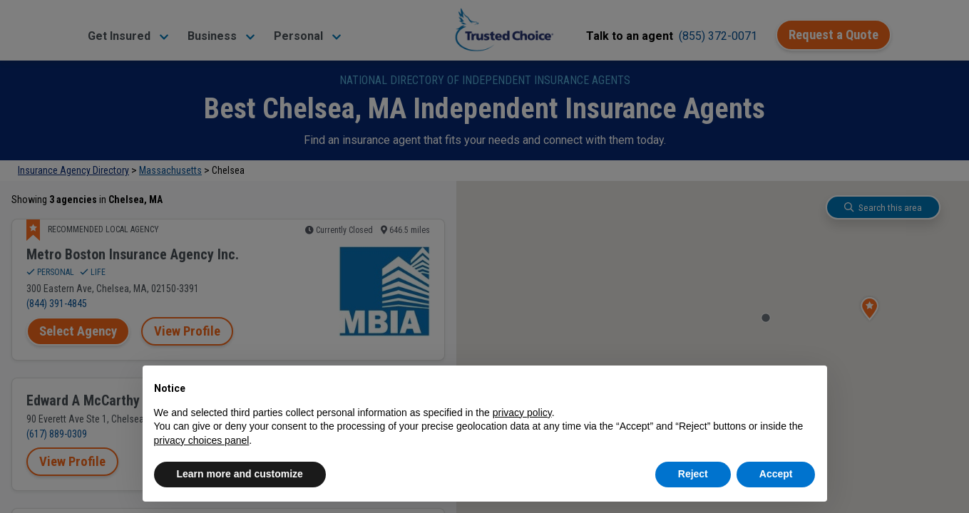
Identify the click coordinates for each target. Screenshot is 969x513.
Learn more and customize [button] (240, 474)
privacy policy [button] (522, 412)
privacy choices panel (202, 440)
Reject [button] (693, 474)
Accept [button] (776, 474)
